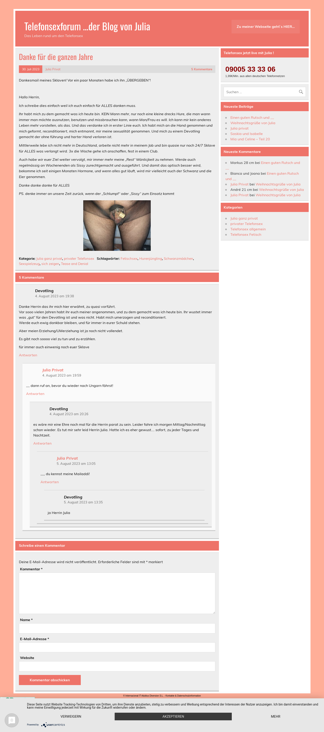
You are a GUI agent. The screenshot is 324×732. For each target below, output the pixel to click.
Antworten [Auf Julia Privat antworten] (35, 393)
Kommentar (31, 569)
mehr (275, 716)
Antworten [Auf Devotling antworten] (28, 355)
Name (26, 620)
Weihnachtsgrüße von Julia (252, 123)
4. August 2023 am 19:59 (61, 375)
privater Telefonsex (79, 258)
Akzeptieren (173, 716)
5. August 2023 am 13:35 (83, 502)
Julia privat (239, 128)
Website (27, 657)
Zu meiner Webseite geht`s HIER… (266, 26)
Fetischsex (129, 258)
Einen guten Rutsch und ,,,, (252, 117)
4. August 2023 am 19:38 (54, 296)
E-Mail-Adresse (34, 639)
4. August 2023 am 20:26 (69, 414)
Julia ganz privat (49, 258)
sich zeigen (50, 264)
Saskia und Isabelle (246, 133)
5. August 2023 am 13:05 (76, 464)
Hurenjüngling (150, 258)
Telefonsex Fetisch (245, 234)
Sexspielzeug (29, 264)
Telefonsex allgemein (248, 229)
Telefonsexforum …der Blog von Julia (87, 26)
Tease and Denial (74, 264)
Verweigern (71, 716)
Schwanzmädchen (178, 258)
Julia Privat (53, 69)
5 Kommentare (201, 69)
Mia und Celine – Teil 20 (250, 139)
